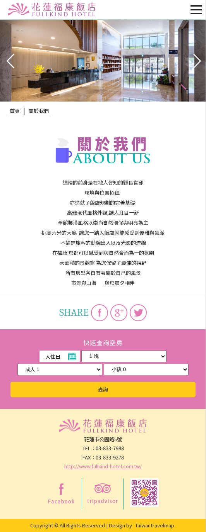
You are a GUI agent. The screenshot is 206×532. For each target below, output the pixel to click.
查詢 (103, 389)
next (196, 60)
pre (9, 60)
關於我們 (39, 110)
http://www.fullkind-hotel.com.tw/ (103, 466)
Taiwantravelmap (154, 525)
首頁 (15, 110)
